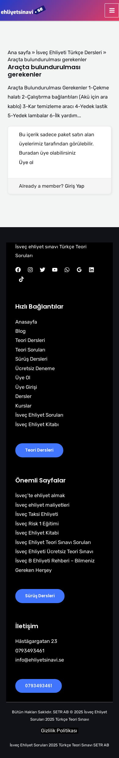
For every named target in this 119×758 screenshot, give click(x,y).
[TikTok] (21, 279)
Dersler (23, 396)
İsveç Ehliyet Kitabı (37, 424)
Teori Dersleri (30, 340)
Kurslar (23, 406)
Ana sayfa (19, 52)
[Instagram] (30, 269)
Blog (20, 331)
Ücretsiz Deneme (35, 368)
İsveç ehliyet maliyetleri (42, 505)
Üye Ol (22, 378)
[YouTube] (55, 269)
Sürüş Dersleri (31, 359)
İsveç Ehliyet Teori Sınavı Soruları (53, 542)
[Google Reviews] (79, 269)
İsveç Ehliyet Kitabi (37, 533)
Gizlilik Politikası (59, 731)
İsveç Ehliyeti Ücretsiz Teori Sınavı (54, 551)
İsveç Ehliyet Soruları (39, 415)
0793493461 (38, 686)
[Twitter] (42, 269)
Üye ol (26, 162)
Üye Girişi (26, 387)
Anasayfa (26, 322)
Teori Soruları (30, 350)
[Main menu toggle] (112, 10)
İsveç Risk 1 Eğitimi (37, 524)
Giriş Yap (74, 186)
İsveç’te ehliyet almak (40, 495)
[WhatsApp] (67, 269)
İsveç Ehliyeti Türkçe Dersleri (69, 52)
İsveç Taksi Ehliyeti (36, 514)
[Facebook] (18, 269)
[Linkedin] (91, 269)
